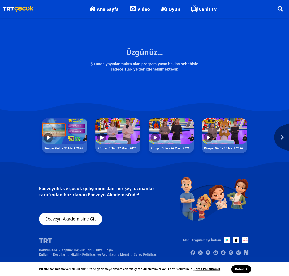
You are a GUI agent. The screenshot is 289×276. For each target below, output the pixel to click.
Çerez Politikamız (207, 269)
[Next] (259, 139)
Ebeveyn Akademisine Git (70, 219)
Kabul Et (241, 269)
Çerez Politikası (146, 254)
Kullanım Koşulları (52, 254)
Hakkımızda (48, 250)
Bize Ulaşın (104, 250)
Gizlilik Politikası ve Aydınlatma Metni (100, 254)
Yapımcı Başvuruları (77, 250)
